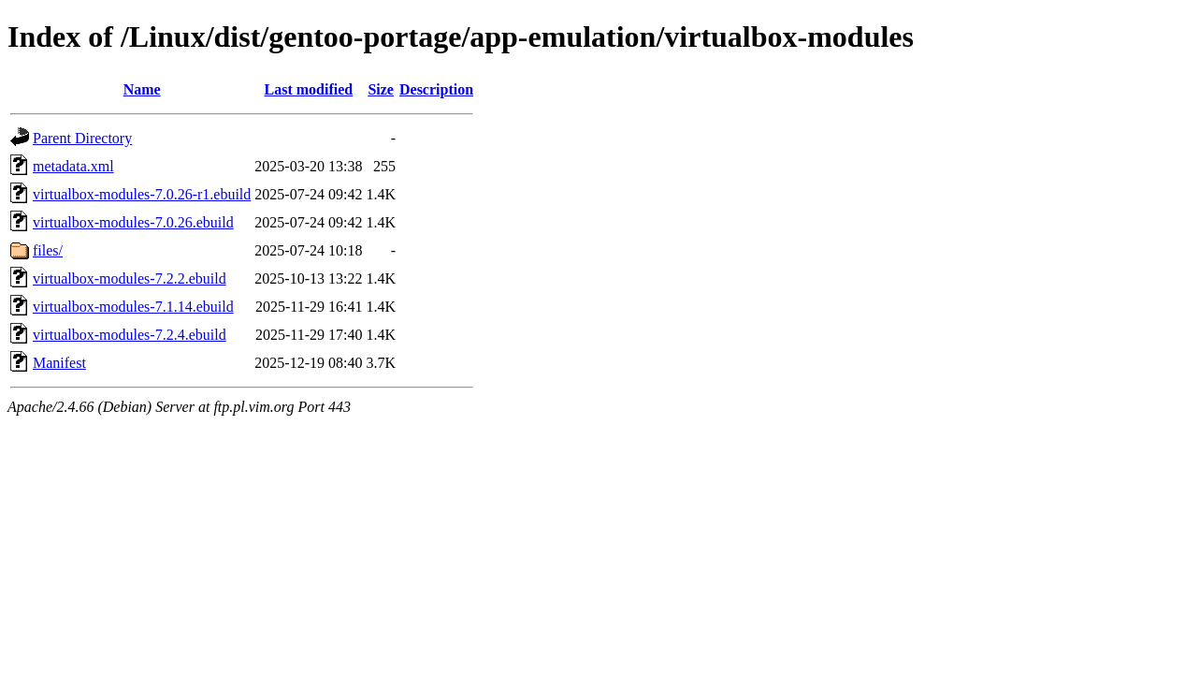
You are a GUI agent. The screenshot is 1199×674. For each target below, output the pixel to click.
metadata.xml (73, 166)
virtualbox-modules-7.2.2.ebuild (129, 278)
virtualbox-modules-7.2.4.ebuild (129, 335)
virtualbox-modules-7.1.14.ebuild (133, 307)
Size (381, 89)
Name (142, 89)
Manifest (59, 363)
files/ (48, 250)
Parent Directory (82, 138)
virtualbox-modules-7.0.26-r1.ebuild (142, 194)
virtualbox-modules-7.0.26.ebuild (133, 222)
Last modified (309, 89)
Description (436, 89)
